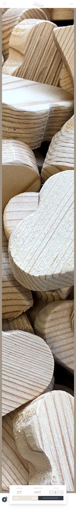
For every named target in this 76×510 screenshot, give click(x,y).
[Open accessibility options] (4, 499)
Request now (25, 498)
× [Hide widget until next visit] (6, 497)
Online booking (51, 498)
